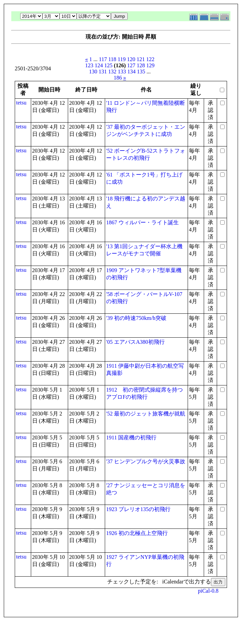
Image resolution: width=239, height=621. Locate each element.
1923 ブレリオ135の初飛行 (138, 509)
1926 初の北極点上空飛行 (137, 533)
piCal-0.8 (208, 591)
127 (131, 65)
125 (108, 65)
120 (131, 59)
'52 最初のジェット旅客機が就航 (145, 414)
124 (99, 65)
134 (131, 71)
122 (150, 59)
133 (122, 71)
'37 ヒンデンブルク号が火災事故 (145, 461)
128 (141, 65)
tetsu (21, 102)
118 (112, 59)
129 (150, 65)
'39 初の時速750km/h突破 (136, 318)
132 (112, 71)
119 (122, 59)
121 (141, 59)
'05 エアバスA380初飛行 (135, 342)
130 (93, 71)
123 (89, 65)
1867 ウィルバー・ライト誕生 (142, 222)
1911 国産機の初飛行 (131, 437)
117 (103, 59)
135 (141, 71)
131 (103, 71)
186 (118, 78)
